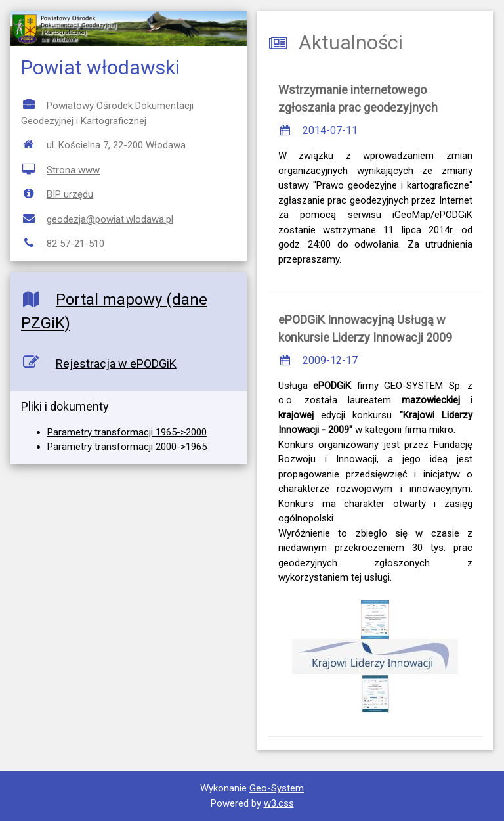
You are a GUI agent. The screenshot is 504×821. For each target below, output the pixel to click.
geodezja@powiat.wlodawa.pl (110, 219)
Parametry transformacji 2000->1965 (127, 447)
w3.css (279, 803)
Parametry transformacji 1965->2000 (127, 432)
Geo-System (276, 788)
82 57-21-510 (75, 244)
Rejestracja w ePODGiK (116, 363)
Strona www (73, 170)
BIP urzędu (70, 194)
